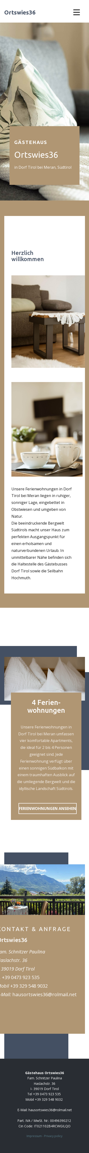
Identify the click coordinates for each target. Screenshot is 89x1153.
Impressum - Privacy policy (44, 1136)
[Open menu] (76, 12)
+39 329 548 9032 (29, 986)
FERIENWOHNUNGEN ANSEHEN (47, 808)
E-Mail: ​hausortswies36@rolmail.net (44, 1110)
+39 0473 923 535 (20, 977)
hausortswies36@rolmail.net (44, 994)
